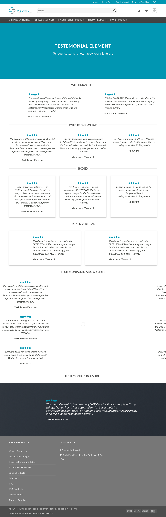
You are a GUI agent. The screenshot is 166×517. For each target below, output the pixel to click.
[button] (139, 11)
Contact (125, 2)
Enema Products (97, 20)
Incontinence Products (71, 20)
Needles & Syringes (44, 20)
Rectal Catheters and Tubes (22, 461)
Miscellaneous (16, 494)
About (95, 2)
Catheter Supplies (17, 500)
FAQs (155, 2)
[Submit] (114, 10)
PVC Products (16, 489)
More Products (119, 20)
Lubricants (14, 478)
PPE (11, 483)
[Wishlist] (146, 11)
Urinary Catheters (19, 20)
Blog (117, 2)
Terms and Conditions (141, 2)
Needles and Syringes (19, 456)
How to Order (107, 2)
